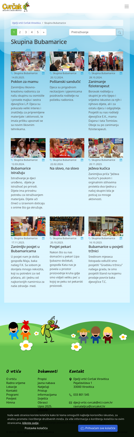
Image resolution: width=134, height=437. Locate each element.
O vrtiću (11, 379)
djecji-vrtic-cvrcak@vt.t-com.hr (93, 402)
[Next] (44, 32)
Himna (10, 402)
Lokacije (11, 387)
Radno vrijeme (15, 383)
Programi (12, 395)
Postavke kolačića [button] (36, 428)
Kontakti (11, 391)
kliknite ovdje (30, 423)
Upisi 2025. (45, 406)
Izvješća (43, 398)
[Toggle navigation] (126, 6)
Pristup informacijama (47, 392)
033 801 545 (79, 395)
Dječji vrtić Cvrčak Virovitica (26, 22)
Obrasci (43, 402)
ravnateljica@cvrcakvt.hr (89, 406)
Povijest (11, 398)
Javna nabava (46, 383)
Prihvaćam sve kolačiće (97, 428)
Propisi (42, 379)
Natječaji (43, 387)
